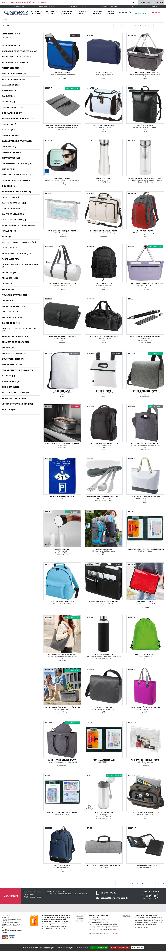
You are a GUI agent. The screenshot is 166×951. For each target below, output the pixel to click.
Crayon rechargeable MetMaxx (145, 336)
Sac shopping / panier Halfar (145, 73)
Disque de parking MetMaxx (62, 496)
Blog (4, 927)
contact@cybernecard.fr (114, 898)
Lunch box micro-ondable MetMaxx (62, 444)
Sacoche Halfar (62, 391)
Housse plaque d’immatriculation (103, 865)
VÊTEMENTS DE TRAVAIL (36, 12)
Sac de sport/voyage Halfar (62, 284)
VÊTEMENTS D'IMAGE (51, 12)
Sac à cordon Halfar (145, 655)
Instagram (155, 896)
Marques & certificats (77, 6)
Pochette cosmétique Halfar (62, 231)
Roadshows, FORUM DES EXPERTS (11, 920)
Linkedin (149, 896)
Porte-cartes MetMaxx (104, 760)
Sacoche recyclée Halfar (145, 391)
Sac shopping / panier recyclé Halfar (145, 284)
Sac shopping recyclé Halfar (145, 444)
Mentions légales (112, 933)
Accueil (4, 19)
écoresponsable (141, 12)
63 (156, 26)
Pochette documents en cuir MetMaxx (145, 549)
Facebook (144, 896)
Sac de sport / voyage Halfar (104, 336)
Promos (156, 12)
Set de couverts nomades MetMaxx (104, 496)
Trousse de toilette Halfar (62, 336)
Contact (154, 6)
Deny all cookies (119, 947)
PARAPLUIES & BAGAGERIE (66, 12)
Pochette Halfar (103, 73)
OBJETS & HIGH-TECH (82, 12)
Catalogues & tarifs (46, 6)
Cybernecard (20, 6)
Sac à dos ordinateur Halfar (104, 444)
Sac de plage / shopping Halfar (145, 496)
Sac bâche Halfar (62, 73)
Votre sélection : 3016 (11, 34)
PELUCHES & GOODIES (97, 12)
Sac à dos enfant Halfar (62, 602)
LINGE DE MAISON (110, 12)
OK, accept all (99, 947)
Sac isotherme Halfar (103, 125)
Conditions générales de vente (12, 932)
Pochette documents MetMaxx (62, 813)
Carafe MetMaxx (104, 178)
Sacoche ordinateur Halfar (103, 231)
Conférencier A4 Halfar (145, 865)
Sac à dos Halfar (145, 125)
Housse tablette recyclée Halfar (62, 125)
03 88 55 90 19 (108, 893)
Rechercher (133, 2)
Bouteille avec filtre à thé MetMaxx (145, 178)
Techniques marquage (109, 6)
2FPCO (45, 917)
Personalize (137, 947)
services (5, 917)
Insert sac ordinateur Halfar (103, 602)
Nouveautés (125, 12)
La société (6, 916)
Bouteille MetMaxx (104, 655)
